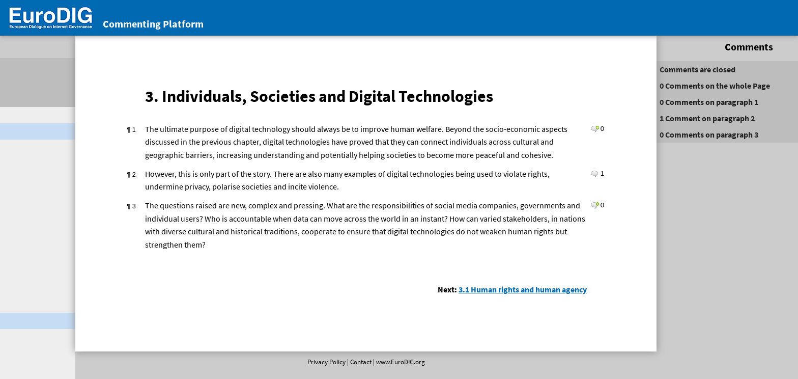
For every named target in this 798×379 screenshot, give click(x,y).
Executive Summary (46, 233)
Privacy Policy (303, 369)
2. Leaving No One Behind (56, 286)
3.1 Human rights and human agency (443, 326)
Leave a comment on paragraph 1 (514, 139)
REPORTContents (28, 195)
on (617, 85)
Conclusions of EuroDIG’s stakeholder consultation (56, 153)
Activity (738, 46)
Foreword (29, 217)
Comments (618, 46)
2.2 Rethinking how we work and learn (68, 334)
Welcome (19, 115)
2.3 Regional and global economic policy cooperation (62, 360)
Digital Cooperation (36, 131)
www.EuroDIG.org (377, 369)
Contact (338, 369)
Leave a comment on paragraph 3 (514, 229)
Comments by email (46, 174)
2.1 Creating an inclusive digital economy (65, 307)
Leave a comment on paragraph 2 (514, 197)
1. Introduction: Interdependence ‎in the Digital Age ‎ (64, 260)
